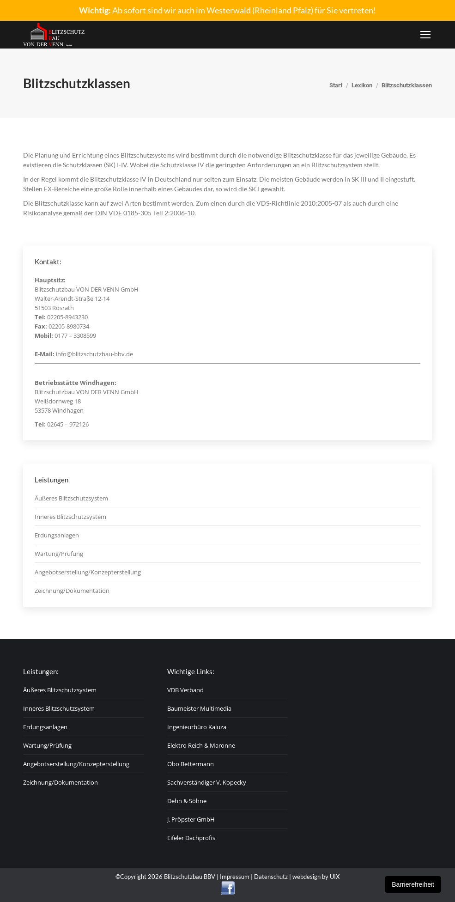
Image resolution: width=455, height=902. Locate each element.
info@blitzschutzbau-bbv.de (94, 354)
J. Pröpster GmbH (191, 819)
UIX (335, 876)
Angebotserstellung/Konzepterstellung (88, 572)
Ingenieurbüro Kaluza (196, 727)
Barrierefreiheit (413, 884)
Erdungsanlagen (57, 535)
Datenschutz (271, 876)
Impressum (234, 876)
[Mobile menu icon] (425, 34)
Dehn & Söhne (186, 801)
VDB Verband (185, 690)
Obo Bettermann (190, 764)
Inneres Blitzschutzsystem (70, 516)
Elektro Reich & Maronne (201, 745)
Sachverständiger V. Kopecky (206, 782)
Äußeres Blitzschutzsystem (71, 498)
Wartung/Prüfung (59, 553)
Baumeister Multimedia (199, 708)
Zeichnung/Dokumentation (72, 590)
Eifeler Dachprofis (191, 838)
